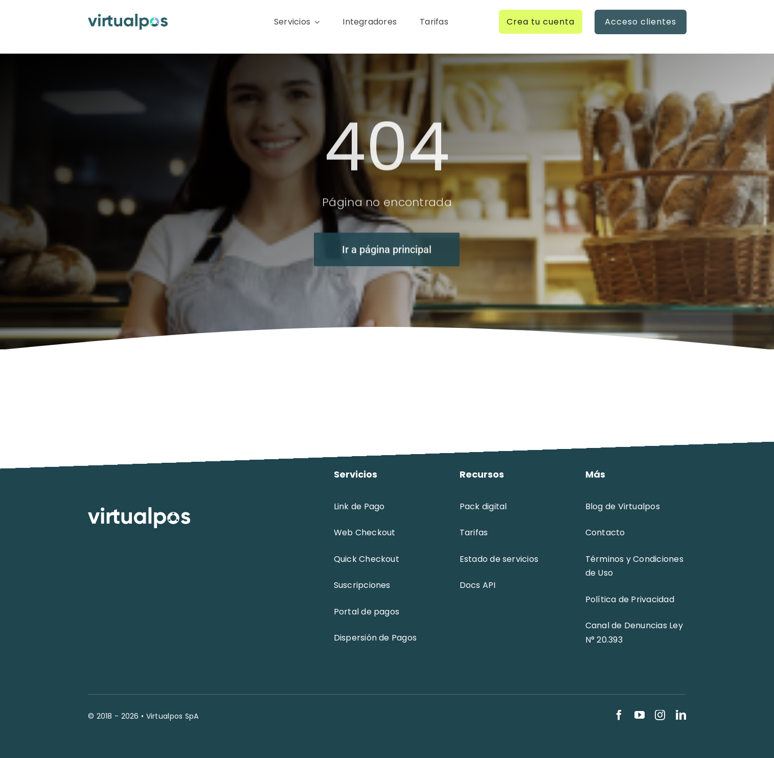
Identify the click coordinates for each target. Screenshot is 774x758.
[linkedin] (681, 715)
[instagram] (660, 715)
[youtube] (639, 715)
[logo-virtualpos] (128, 19)
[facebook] (619, 715)
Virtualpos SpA (172, 716)
